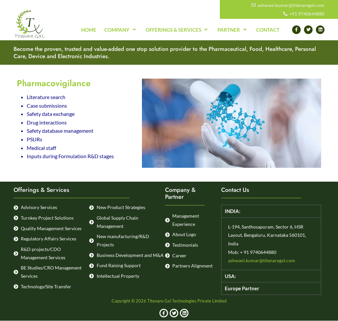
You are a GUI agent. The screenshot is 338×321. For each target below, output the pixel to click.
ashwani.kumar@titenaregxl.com (261, 261)
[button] (271, 211)
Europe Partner (243, 288)
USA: (231, 276)
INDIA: (233, 211)
